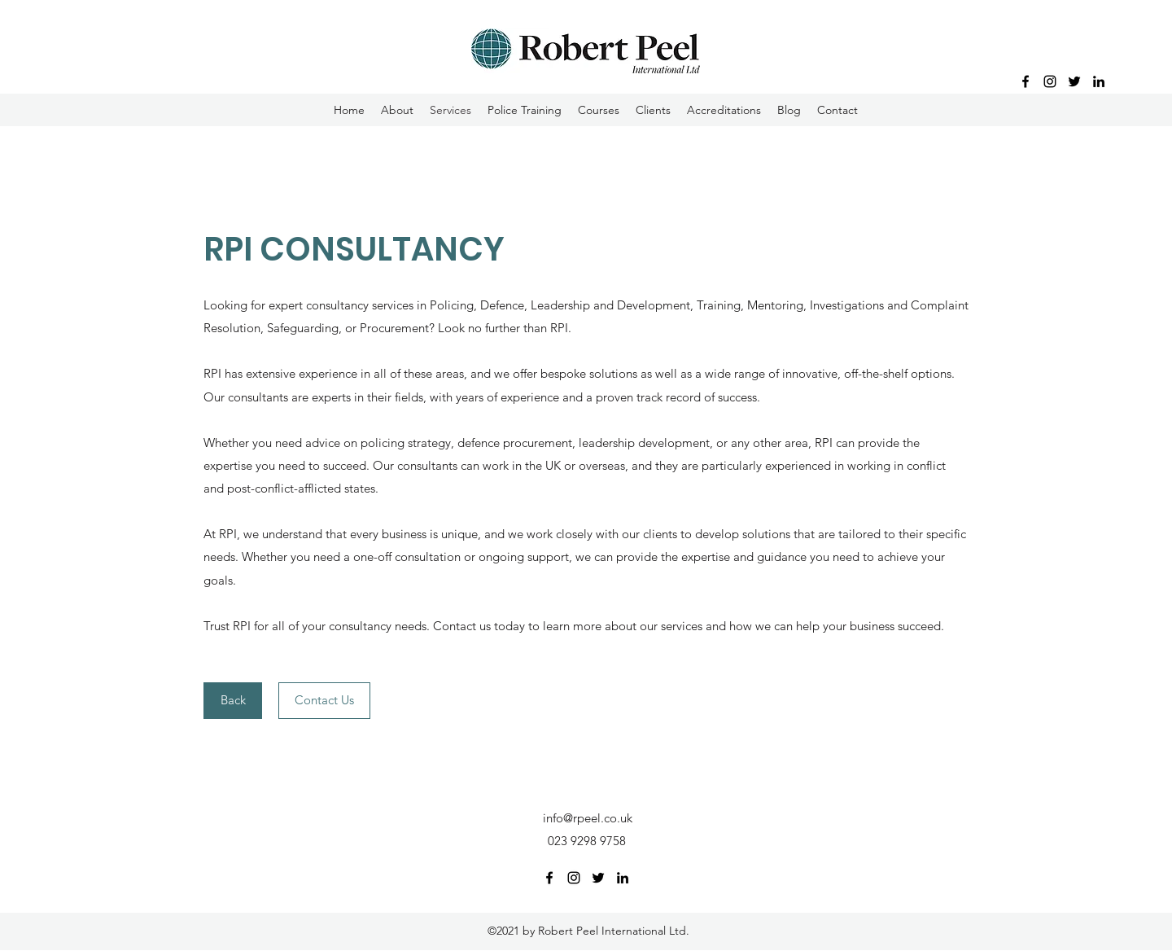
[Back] (232, 700)
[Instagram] (1050, 81)
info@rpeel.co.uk (587, 818)
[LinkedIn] (1099, 81)
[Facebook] (1025, 81)
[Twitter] (1074, 81)
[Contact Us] (324, 700)
